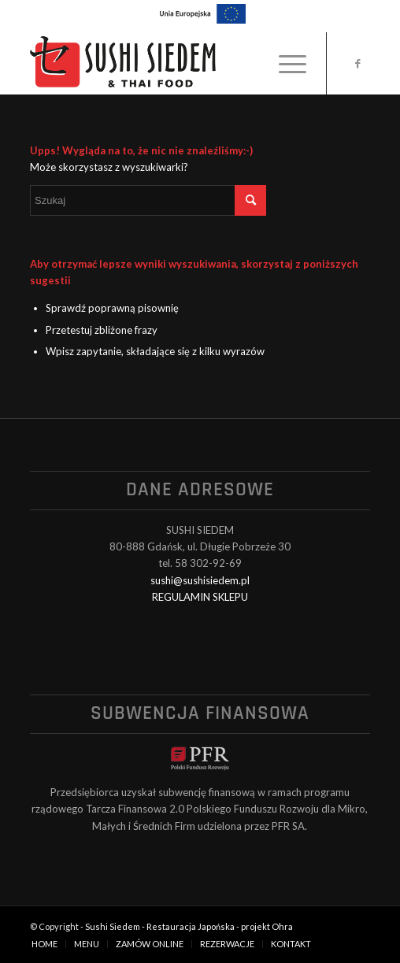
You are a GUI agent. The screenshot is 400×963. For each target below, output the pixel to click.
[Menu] (284, 62)
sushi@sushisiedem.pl (200, 580)
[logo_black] (166, 62)
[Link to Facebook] (358, 63)
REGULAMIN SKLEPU (200, 597)
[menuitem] (284, 62)
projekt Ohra (267, 926)
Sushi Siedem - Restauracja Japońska (160, 926)
